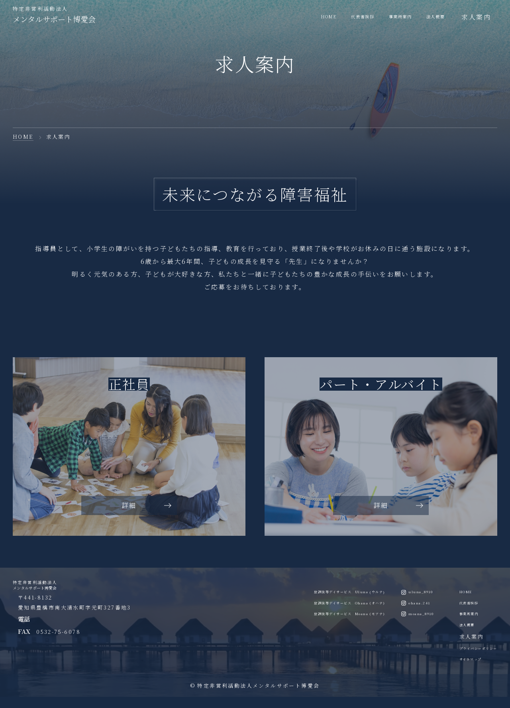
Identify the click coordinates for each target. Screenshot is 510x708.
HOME (23, 136)
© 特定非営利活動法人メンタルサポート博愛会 (255, 696)
